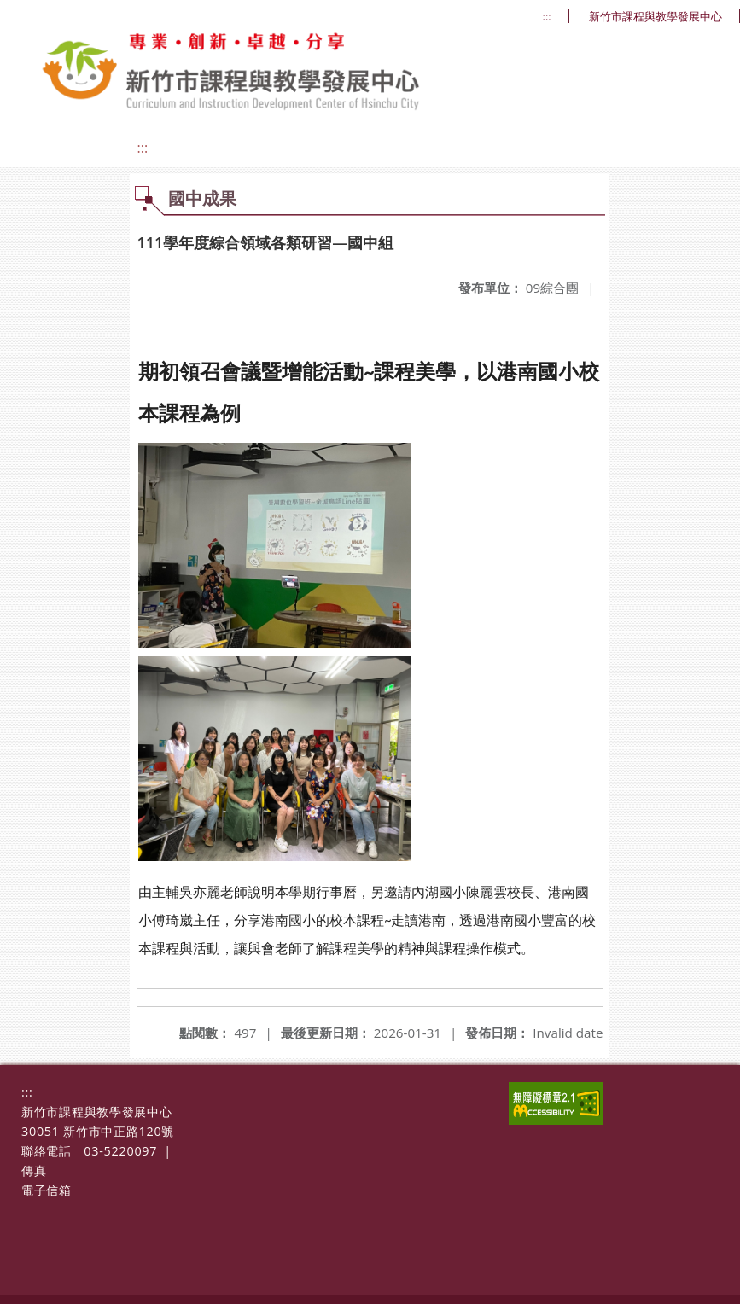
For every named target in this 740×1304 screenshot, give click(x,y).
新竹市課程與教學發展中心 (655, 16)
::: (547, 16)
